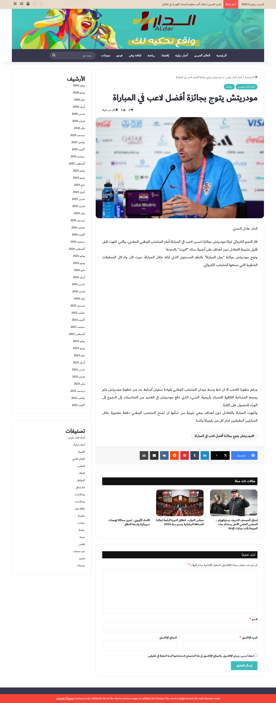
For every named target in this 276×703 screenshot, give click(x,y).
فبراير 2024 (78, 291)
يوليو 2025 (79, 170)
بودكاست (80, 494)
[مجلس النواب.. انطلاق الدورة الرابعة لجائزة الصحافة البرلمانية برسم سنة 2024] (180, 502)
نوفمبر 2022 (78, 398)
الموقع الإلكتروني (168, 637)
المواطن (81, 480)
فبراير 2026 (78, 121)
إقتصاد (165, 55)
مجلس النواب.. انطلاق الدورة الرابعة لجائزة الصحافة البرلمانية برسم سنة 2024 (180, 522)
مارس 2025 (78, 199)
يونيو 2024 (79, 263)
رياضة (151, 55)
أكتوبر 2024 (78, 234)
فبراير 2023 (78, 376)
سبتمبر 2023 (78, 327)
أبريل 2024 (79, 277)
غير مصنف (79, 551)
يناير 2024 (79, 298)
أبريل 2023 (79, 362)
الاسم (253, 619)
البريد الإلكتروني (248, 637)
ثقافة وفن (135, 55)
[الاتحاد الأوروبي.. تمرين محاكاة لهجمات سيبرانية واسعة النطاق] (126, 502)
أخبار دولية (181, 55)
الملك (82, 473)
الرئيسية (221, 55)
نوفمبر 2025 (78, 142)
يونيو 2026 (79, 92)
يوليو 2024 (79, 256)
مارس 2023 (78, 369)
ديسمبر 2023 (77, 305)
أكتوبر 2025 (78, 149)
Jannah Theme (65, 698)
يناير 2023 (79, 383)
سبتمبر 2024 (78, 241)
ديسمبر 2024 (77, 220)
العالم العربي (202, 55)
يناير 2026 (79, 128)
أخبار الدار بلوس (233, 77)
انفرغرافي (80, 487)
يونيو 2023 (79, 348)
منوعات (105, 55)
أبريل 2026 (79, 106)
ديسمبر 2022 (77, 391)
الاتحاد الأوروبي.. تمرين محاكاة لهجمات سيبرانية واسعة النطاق (129, 522)
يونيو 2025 (79, 177)
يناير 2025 (79, 213)
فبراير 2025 (78, 206)
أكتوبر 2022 (78, 405)
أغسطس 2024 (77, 248)
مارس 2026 (78, 113)
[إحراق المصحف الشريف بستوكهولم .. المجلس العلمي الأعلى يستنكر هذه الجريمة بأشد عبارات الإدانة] (233, 502)
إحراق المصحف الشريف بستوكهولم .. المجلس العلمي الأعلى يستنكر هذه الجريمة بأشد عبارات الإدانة (236, 524)
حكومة (81, 515)
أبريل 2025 (79, 192)
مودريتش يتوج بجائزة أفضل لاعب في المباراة (223, 436)
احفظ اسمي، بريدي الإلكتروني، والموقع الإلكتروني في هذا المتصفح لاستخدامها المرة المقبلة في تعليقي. (201, 655)
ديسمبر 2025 (77, 135)
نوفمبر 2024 (78, 227)
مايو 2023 (79, 355)
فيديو (119, 55)
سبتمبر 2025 (78, 156)
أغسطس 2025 (77, 163)
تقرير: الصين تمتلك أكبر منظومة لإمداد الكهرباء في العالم (191, 4)
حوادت (81, 522)
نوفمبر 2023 (78, 312)
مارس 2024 (78, 284)
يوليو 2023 (79, 341)
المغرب (81, 466)
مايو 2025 (79, 185)
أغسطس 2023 (77, 334)
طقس (82, 544)
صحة (82, 537)
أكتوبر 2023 (78, 319)
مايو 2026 (79, 99)
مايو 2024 (79, 270)
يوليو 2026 (79, 85)
